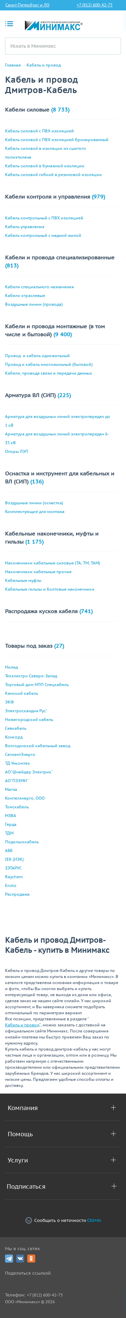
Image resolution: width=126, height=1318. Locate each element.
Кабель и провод (44, 65)
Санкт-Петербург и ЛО (27, 4)
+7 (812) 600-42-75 (95, 4)
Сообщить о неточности (63, 1220)
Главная (13, 65)
